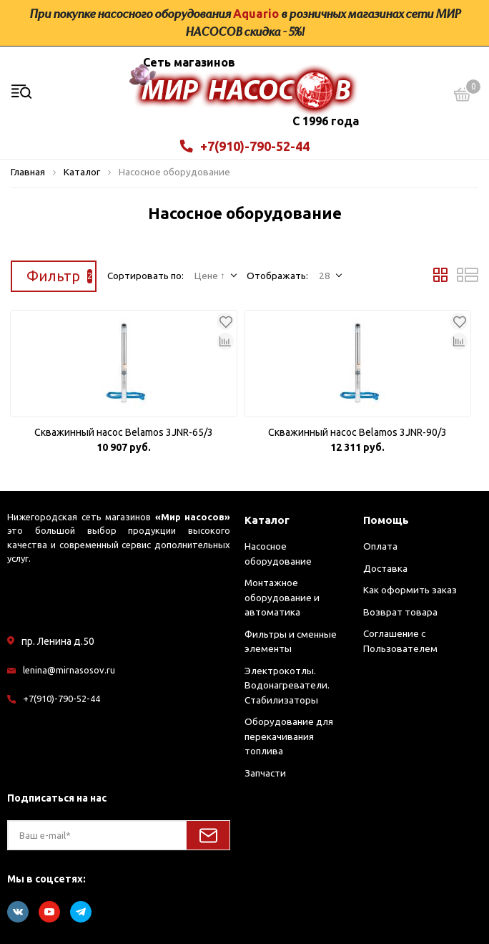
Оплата (380, 546)
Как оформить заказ (410, 589)
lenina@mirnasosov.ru (69, 670)
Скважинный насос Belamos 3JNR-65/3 (123, 432)
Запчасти (265, 773)
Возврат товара (400, 612)
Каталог (267, 520)
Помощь (386, 520)
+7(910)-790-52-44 (245, 146)
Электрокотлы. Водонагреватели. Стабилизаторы (287, 685)
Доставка (385, 568)
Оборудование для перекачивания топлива (288, 736)
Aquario (256, 13)
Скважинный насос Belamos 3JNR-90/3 (357, 432)
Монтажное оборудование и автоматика (282, 597)
